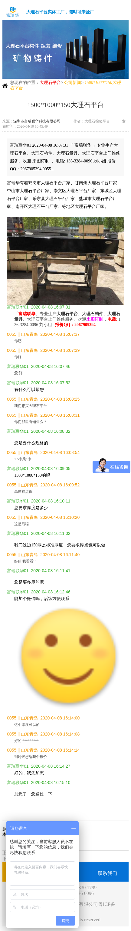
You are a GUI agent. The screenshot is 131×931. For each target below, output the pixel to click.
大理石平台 (50, 82)
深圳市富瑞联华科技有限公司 (37, 121)
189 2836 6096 (79, 893)
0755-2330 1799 (81, 887)
